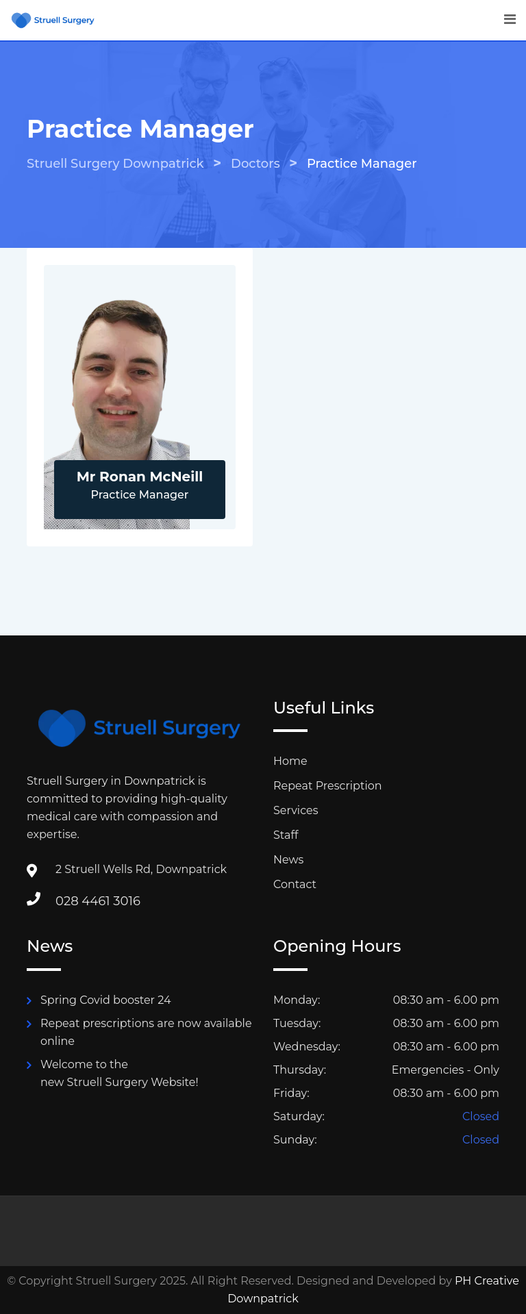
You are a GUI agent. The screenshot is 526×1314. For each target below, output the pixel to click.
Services (295, 810)
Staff (285, 835)
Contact (294, 884)
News (288, 859)
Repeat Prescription (327, 785)
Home (290, 761)
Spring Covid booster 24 (105, 1000)
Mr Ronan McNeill (140, 476)
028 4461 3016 (97, 901)
